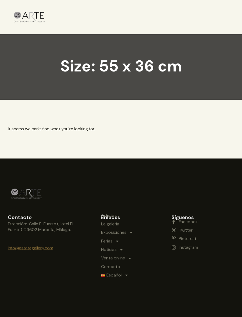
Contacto (110, 240)
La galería (110, 198)
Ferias (110, 215)
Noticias (112, 224)
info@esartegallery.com (30, 244)
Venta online (116, 232)
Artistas (109, 189)
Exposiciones (117, 206)
